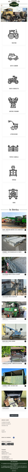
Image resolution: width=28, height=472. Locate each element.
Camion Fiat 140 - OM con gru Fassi (9, 319)
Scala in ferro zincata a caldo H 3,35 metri (11, 274)
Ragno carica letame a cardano (8, 341)
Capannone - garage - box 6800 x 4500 (10, 385)
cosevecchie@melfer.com (7, 459)
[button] (3, 15)
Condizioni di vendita (6, 422)
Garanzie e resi (5, 425)
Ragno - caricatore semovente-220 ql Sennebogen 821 (13, 229)
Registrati (4, 431)
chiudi (14, 470)
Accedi (3, 430)
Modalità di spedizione (6, 424)
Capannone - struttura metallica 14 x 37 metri (11, 252)
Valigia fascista (5, 408)
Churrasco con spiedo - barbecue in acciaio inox (12, 363)
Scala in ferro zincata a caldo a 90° (9, 296)
